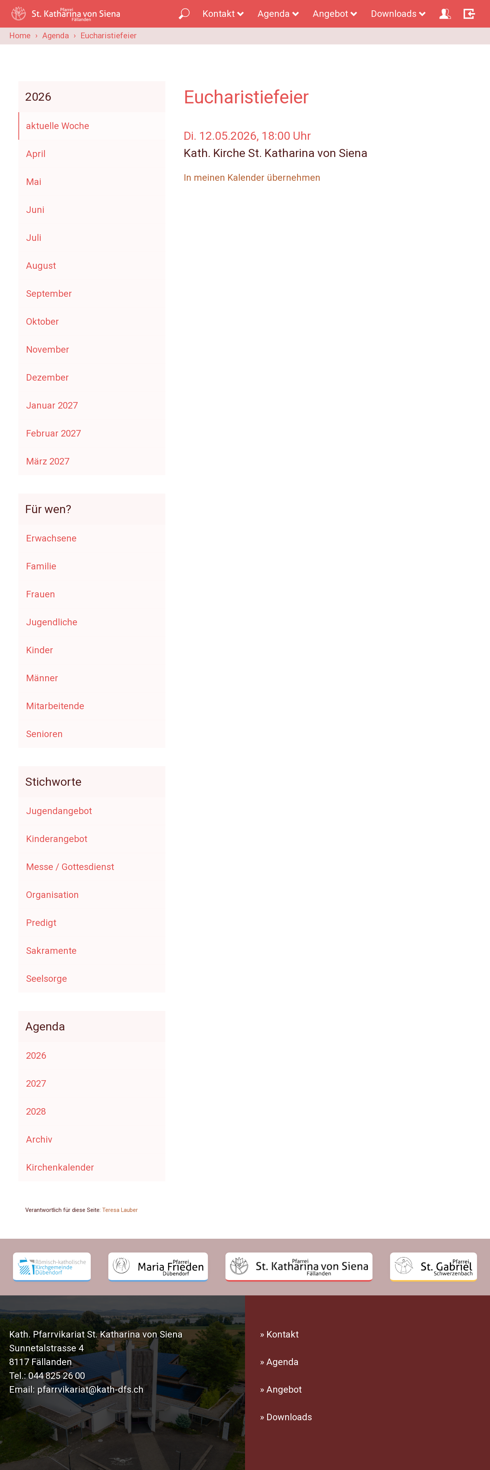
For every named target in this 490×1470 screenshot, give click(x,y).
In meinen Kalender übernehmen (252, 177)
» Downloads (286, 1417)
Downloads (399, 13)
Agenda (279, 13)
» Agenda (279, 1362)
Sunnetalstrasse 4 (46, 1348)
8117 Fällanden (40, 1362)
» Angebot (281, 1389)
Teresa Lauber (120, 1210)
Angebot (335, 13)
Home (20, 35)
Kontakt (224, 13)
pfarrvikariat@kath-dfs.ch (90, 1389)
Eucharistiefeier (108, 35)
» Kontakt (279, 1334)
